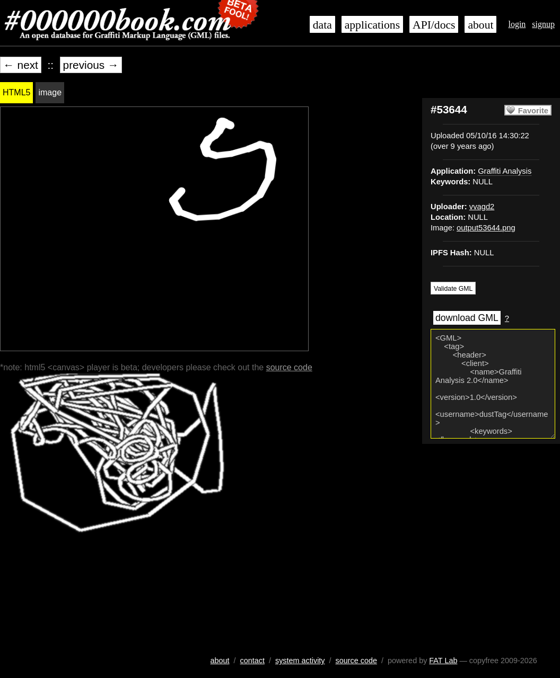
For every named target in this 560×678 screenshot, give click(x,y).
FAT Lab (443, 660)
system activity (300, 660)
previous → (91, 65)
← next (20, 65)
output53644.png (486, 228)
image (50, 92)
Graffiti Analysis (504, 171)
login (517, 24)
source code (289, 367)
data (322, 25)
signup (543, 24)
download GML (466, 318)
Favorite (533, 110)
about (480, 25)
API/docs (434, 25)
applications (372, 25)
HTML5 (16, 92)
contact (252, 660)
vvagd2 (481, 206)
